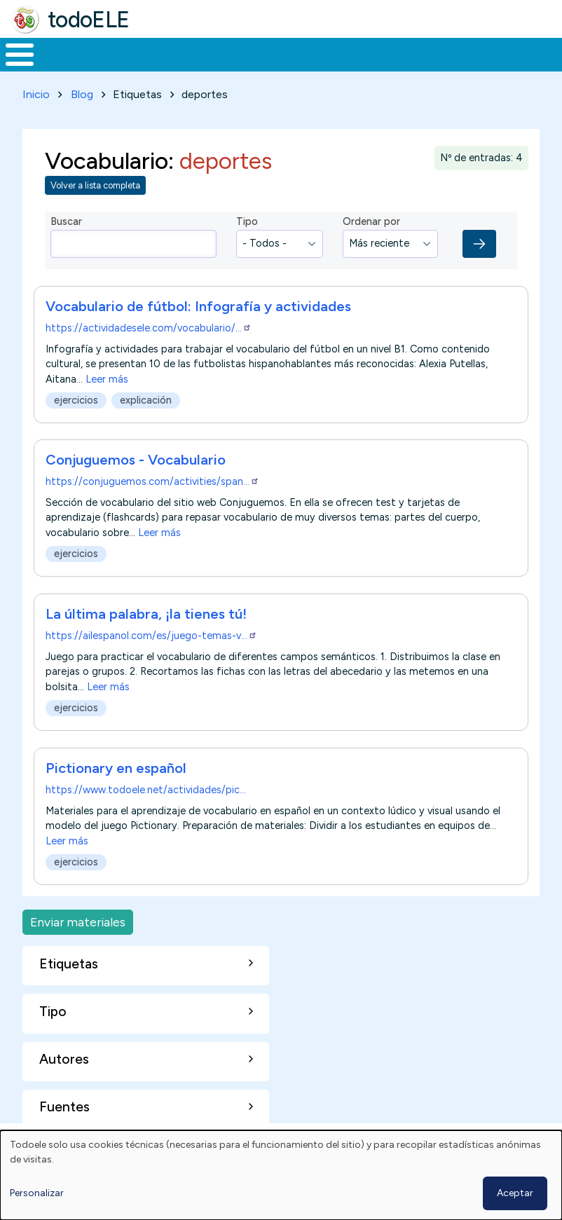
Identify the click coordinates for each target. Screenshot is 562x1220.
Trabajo (241, 60)
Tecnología (391, 60)
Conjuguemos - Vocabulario (136, 471)
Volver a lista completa (95, 197)
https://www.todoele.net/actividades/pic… (146, 801)
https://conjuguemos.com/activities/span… (152, 493)
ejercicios (76, 412)
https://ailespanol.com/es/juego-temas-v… (151, 647)
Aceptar (515, 1193)
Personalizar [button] (37, 1193)
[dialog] (281, 1175)
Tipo (247, 233)
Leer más (106, 390)
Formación (158, 60)
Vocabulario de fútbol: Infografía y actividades (198, 317)
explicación (146, 412)
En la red (310, 60)
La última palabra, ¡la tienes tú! (146, 625)
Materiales (67, 60)
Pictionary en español (116, 780)
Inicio (12, 60)
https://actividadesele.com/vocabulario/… (149, 339)
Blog (82, 106)
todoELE (89, 19)
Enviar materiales (77, 933)
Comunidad (484, 60)
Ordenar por (371, 233)
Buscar (547, 53)
